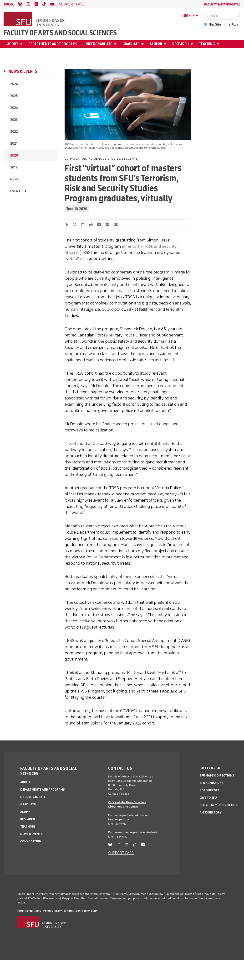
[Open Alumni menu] (166, 44)
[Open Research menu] (192, 44)
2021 (13, 144)
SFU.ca (233, 24)
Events (16, 191)
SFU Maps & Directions (217, 775)
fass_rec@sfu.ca (118, 819)
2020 (14, 155)
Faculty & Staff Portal (222, 4)
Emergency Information (219, 805)
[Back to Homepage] (35, 19)
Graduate (130, 44)
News (15, 179)
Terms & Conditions (29, 911)
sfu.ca (9, 4)
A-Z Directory (211, 812)
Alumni (156, 44)
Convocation (30, 841)
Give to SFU (208, 798)
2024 (14, 108)
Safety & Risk (210, 768)
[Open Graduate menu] (143, 44)
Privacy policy (52, 911)
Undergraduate (98, 44)
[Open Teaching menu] (219, 44)
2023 (14, 120)
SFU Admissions (211, 783)
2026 (14, 84)
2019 (13, 167)
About (12, 44)
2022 (14, 132)
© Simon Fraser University (80, 911)
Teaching (207, 44)
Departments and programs (52, 44)
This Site (214, 24)
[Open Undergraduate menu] (116, 44)
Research (180, 44)
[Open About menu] (22, 44)
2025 (14, 96)
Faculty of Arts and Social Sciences (60, 33)
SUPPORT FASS (72, 4)
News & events (23, 71)
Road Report (210, 790)
